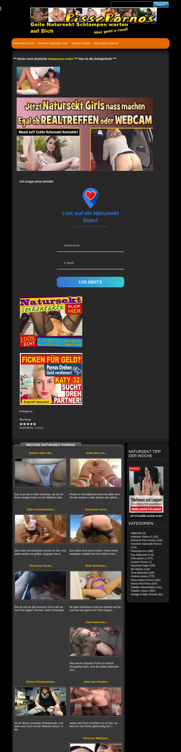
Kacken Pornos (139, 562)
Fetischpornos (139, 551)
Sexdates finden (81, 43)
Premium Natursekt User (53, 43)
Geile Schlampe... (96, 565)
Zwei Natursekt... (96, 622)
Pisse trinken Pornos (142, 580)
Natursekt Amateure (106, 43)
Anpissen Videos (140, 536)
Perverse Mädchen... (96, 738)
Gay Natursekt (139, 554)
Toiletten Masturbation (143, 587)
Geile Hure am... (96, 453)
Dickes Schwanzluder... (41, 681)
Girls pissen (137, 558)
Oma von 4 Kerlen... (96, 681)
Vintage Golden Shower (144, 594)
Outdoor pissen (139, 576)
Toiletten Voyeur (140, 590)
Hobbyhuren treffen (61, 58)
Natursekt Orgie (140, 565)
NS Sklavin (137, 569)
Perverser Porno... (41, 565)
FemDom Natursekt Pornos (146, 543)
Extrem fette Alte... (41, 453)
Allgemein (136, 533)
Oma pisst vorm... (96, 509)
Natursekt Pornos (23, 43)
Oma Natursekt (139, 572)
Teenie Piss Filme (141, 583)
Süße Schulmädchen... (41, 509)
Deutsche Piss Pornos (143, 540)
